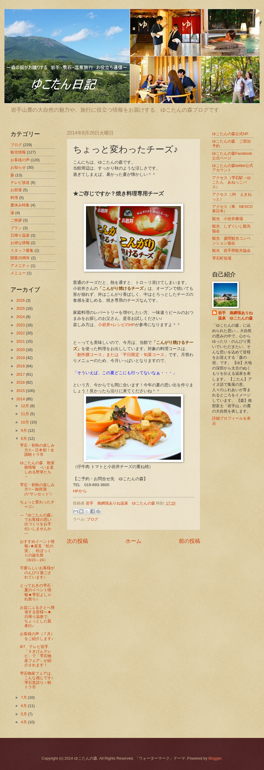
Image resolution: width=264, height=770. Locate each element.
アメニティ (20, 265)
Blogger (215, 758)
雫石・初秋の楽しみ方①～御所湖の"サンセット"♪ (37, 489)
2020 (21, 349)
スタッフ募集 (22, 250)
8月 (24, 438)
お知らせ (18, 167)
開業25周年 (20, 258)
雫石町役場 (221, 258)
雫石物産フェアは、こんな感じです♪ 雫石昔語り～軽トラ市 (38, 680)
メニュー (18, 273)
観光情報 (18, 152)
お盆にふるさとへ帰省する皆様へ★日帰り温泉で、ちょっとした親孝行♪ (37, 616)
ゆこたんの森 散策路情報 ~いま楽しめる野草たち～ (37, 470)
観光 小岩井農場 (227, 218)
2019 (21, 357)
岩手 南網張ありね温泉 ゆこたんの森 (235, 315)
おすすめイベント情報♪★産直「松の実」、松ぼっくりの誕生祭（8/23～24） (37, 550)
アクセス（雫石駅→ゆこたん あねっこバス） (231, 182)
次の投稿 (77, 541)
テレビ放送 (20, 182)
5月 (24, 714)
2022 (21, 333)
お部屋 (16, 190)
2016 (21, 382)
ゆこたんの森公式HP (230, 134)
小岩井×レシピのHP (116, 324)
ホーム (133, 541)
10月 (25, 422)
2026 (21, 300)
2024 (21, 316)
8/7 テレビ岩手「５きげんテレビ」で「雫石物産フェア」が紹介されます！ (35, 655)
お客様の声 (20, 160)
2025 (21, 308)
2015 (21, 390)
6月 (24, 705)
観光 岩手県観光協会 (231, 250)
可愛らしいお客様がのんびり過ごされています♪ (37, 572)
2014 (21, 399)
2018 (21, 366)
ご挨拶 (16, 220)
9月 (24, 430)
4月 (24, 722)
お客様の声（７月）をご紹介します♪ (37, 636)
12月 (25, 406)
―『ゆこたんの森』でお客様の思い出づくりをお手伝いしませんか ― (37, 524)
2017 (21, 374)
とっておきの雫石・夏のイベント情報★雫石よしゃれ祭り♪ (37, 592)
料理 (14, 197)
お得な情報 (20, 243)
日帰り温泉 (20, 235)
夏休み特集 (20, 205)
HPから (80, 491)
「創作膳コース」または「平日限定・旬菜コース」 (120, 354)
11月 (25, 414)
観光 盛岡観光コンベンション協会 (231, 240)
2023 (21, 325)
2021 (21, 341)
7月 (24, 697)
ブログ (92, 519)
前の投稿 (189, 541)
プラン (16, 228)
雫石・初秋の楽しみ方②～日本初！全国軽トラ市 (37, 450)
